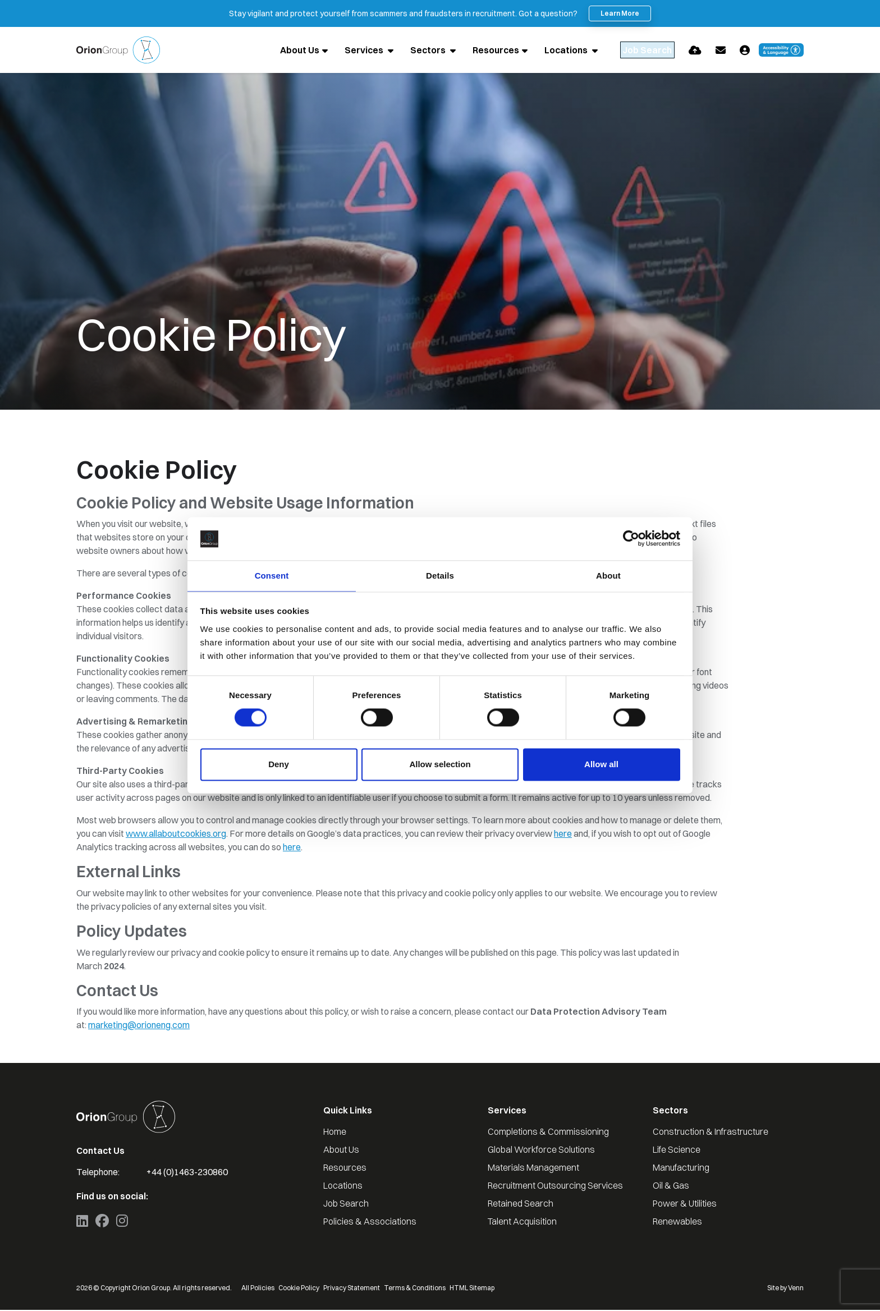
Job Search (346, 1204)
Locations (542, 50)
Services (340, 50)
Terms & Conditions (415, 1289)
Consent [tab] (272, 575)
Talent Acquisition (522, 1222)
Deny (278, 764)
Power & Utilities (685, 1204)
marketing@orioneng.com (139, 1026)
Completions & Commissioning (548, 1132)
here (563, 834)
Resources (471, 50)
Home (334, 1132)
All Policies (257, 1289)
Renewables (677, 1222)
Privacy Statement (351, 1289)
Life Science (676, 1150)
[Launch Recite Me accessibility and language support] (781, 50)
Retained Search (520, 1204)
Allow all (601, 764)
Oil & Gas (671, 1186)
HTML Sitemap (472, 1289)
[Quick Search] (635, 50)
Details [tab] (440, 575)
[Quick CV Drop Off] (695, 50)
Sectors (404, 50)
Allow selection (439, 764)
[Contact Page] (721, 50)
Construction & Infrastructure (710, 1132)
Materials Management (533, 1168)
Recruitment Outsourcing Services (555, 1186)
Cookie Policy (298, 1289)
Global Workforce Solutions (541, 1150)
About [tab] (608, 575)
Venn (796, 1289)
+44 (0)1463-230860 (187, 1173)
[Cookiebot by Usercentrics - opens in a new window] (631, 538)
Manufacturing (681, 1168)
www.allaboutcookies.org (176, 834)
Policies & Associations (369, 1222)
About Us (275, 50)
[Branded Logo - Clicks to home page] (118, 50)
